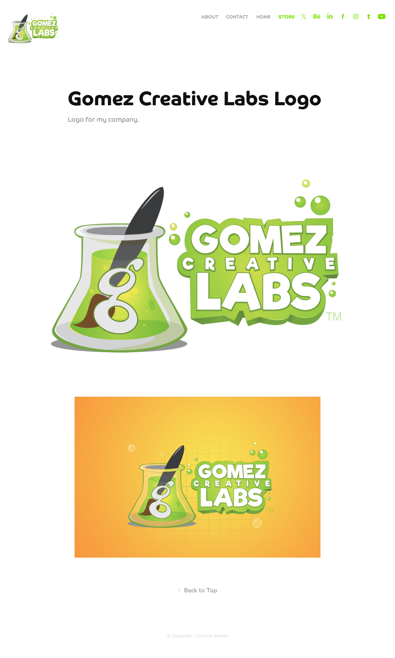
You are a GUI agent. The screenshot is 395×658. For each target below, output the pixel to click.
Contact (237, 16)
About (209, 16)
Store (286, 16)
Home (263, 16)
